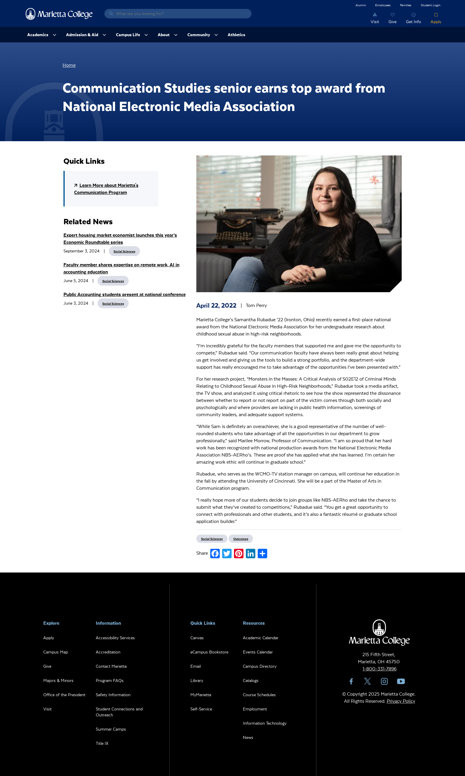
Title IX (102, 743)
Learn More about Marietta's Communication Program (106, 188)
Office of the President (64, 694)
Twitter (368, 681)
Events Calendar (258, 651)
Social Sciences (124, 251)
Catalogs (251, 680)
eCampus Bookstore (209, 651)
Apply (436, 21)
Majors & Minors (58, 680)
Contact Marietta (111, 666)
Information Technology (264, 723)
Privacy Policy (401, 701)
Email (195, 666)
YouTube (401, 681)
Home (69, 65)
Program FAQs (110, 680)
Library (196, 680)
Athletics (236, 34)
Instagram (384, 681)
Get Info (413, 21)
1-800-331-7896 (379, 668)
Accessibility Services (115, 637)
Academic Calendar (260, 637)
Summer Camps (111, 729)
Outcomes (240, 538)
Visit (375, 21)
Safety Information (113, 694)
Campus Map (55, 651)
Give (392, 21)
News (248, 737)
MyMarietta (200, 694)
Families (405, 4)
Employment (255, 708)
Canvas (197, 637)
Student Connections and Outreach (119, 711)
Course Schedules (259, 694)
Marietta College (59, 14)
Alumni (361, 4)
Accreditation (108, 651)
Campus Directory (259, 666)
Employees (383, 4)
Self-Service (201, 708)
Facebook (351, 681)
